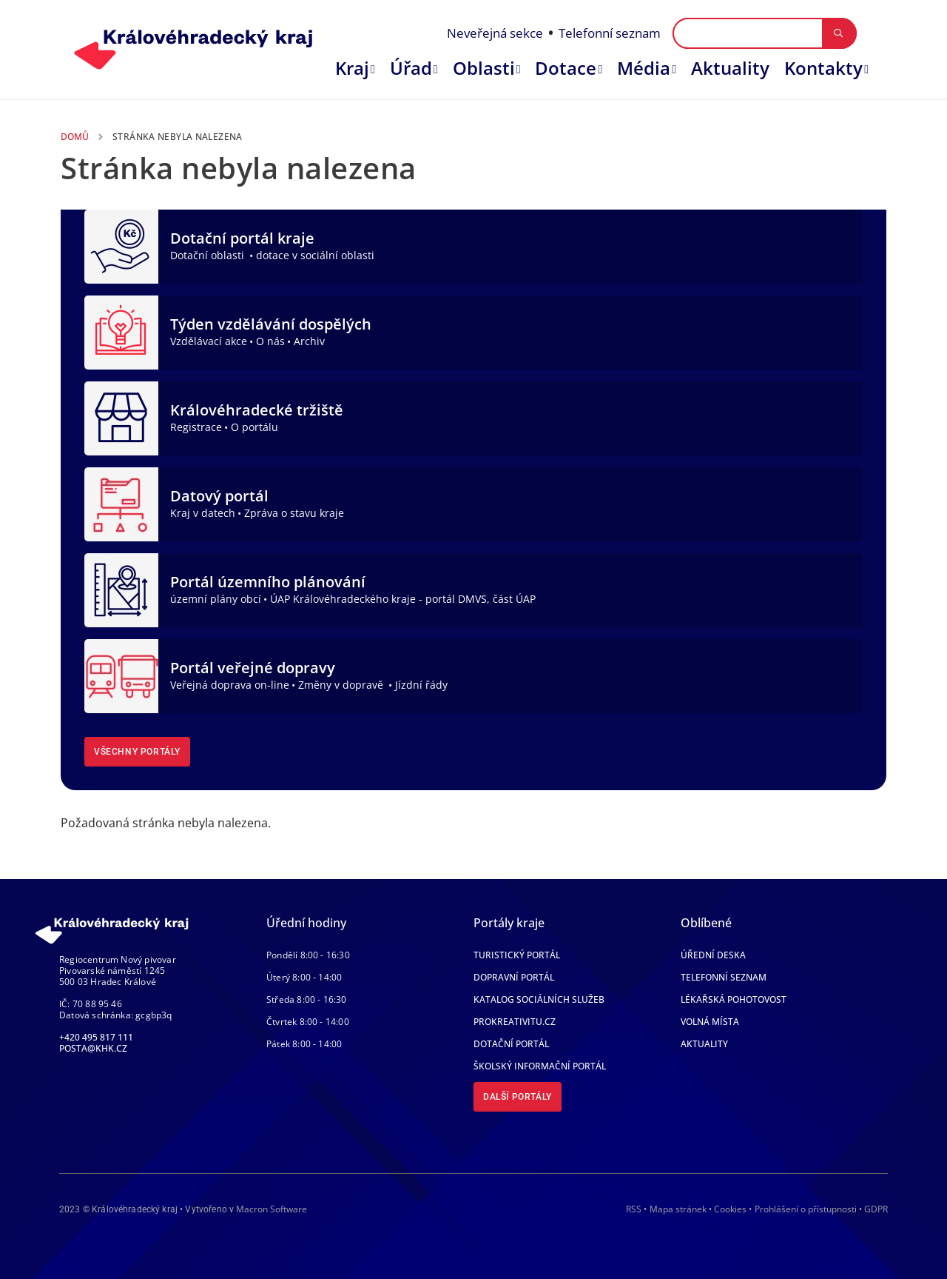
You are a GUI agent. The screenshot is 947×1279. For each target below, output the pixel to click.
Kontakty (823, 68)
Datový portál (219, 496)
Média (643, 68)
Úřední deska (713, 955)
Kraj (352, 68)
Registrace (196, 427)
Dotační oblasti (208, 255)
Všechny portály (137, 752)
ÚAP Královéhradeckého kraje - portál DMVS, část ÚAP (403, 599)
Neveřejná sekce (495, 32)
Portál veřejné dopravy (252, 668)
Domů (75, 136)
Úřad (411, 68)
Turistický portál (517, 955)
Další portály (517, 1097)
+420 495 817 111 (96, 1037)
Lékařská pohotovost (733, 999)
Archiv (309, 341)
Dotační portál (511, 1044)
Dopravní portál (514, 977)
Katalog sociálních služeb (539, 999)
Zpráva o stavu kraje (294, 513)
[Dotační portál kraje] (121, 245)
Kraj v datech (202, 513)
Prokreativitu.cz (515, 1021)
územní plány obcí (215, 599)
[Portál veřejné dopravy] (121, 675)
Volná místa (710, 1021)
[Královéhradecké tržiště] (121, 417)
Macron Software (271, 1209)
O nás (270, 341)
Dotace (565, 68)
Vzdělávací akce (208, 341)
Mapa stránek (678, 1209)
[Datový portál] (121, 503)
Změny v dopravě (342, 685)
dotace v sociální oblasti (315, 255)
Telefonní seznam (610, 32)
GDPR (876, 1209)
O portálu (254, 427)
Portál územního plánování (267, 582)
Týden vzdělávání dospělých (270, 324)
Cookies (730, 1209)
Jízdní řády (421, 685)
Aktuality (730, 68)
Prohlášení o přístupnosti (806, 1209)
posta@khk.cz (93, 1048)
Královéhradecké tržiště (256, 410)
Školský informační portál (540, 1066)
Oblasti (484, 68)
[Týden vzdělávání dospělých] (121, 331)
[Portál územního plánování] (121, 589)
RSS (633, 1209)
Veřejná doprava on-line (229, 685)
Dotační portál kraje (242, 238)
